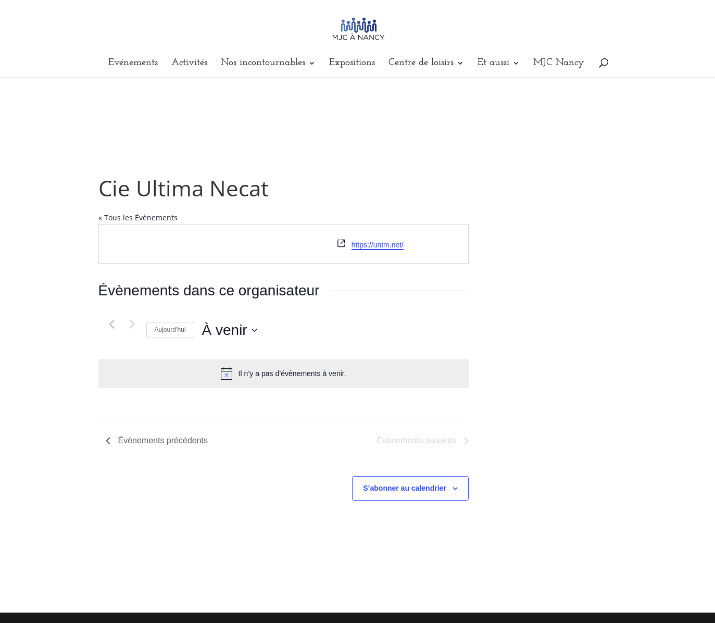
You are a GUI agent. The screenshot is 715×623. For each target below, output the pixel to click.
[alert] (283, 373)
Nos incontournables (263, 63)
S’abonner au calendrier (404, 488)
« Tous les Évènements (138, 217)
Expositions (352, 63)
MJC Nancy (558, 63)
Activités (189, 63)
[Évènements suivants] (132, 324)
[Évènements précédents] (112, 324)
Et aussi (493, 63)
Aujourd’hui (170, 329)
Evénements (133, 63)
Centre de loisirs (421, 63)
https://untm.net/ (378, 245)
